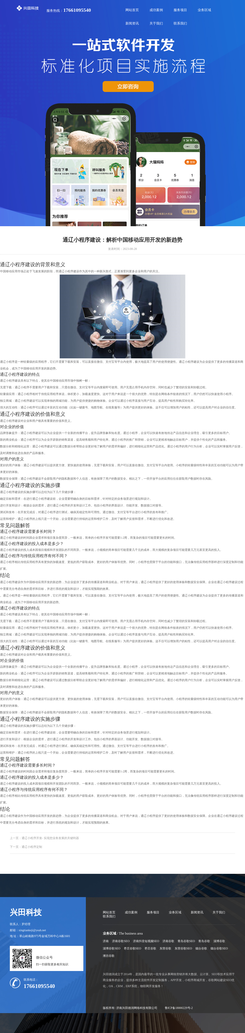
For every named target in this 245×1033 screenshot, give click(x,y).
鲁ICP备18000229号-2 (179, 1008)
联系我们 (180, 23)
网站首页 (132, 10)
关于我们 (156, 23)
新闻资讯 (132, 23)
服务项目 (180, 10)
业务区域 (204, 10)
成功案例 (156, 10)
